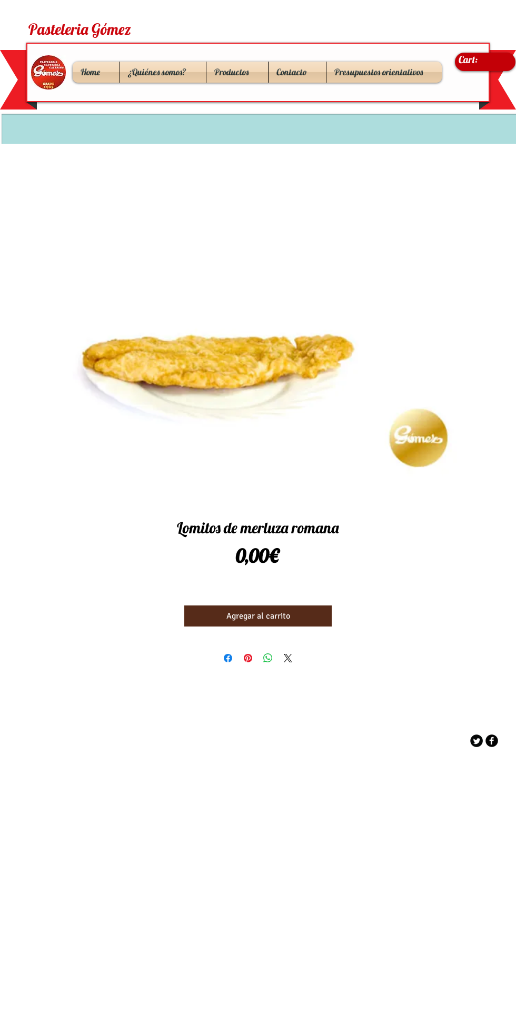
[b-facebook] (491, 740)
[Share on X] (288, 658)
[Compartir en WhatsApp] (268, 658)
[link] (479, 60)
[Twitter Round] (476, 740)
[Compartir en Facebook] (228, 658)
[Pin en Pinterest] (248, 658)
